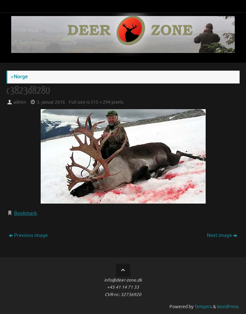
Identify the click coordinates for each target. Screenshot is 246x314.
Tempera (203, 307)
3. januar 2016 (51, 102)
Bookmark (25, 213)
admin (19, 102)
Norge (19, 77)
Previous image (28, 235)
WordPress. (228, 307)
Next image (222, 235)
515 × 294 (101, 102)
